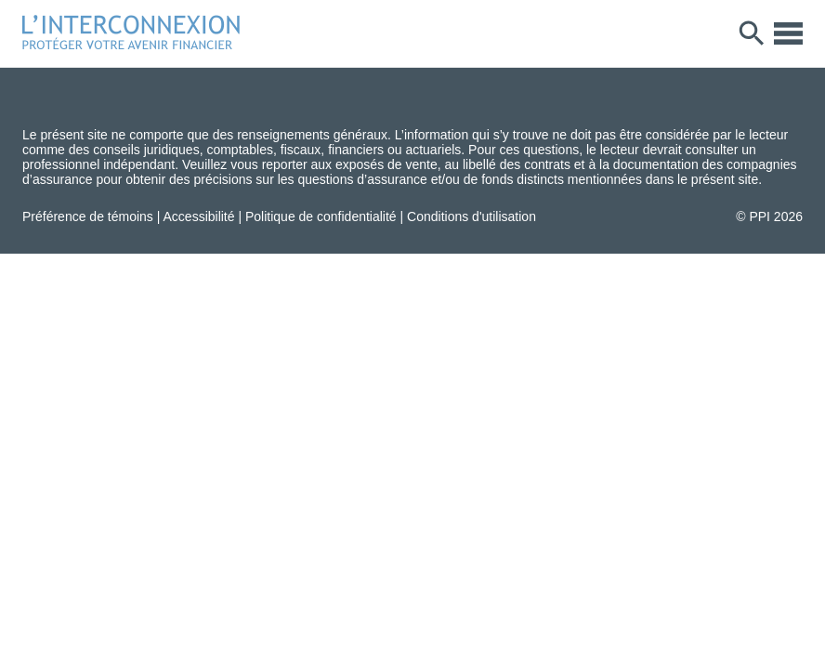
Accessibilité (199, 216)
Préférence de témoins (87, 216)
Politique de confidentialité (321, 216)
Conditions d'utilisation (471, 216)
